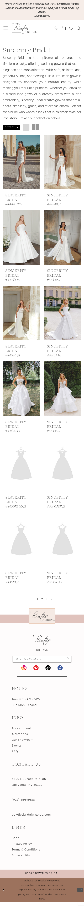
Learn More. (42, 18)
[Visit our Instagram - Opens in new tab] (24, 671)
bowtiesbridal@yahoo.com (31, 819)
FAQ (15, 755)
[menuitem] (6, 31)
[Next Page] (52, 602)
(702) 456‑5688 (23, 804)
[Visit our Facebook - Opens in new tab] (60, 671)
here (41, 902)
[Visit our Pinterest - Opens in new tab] (36, 671)
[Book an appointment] (64, 31)
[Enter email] (42, 662)
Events (17, 750)
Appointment (21, 732)
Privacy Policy (22, 848)
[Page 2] (41, 602)
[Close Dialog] (4, 894)
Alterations (20, 738)
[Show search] (78, 31)
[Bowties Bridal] (42, 646)
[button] (6, 31)
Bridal (16, 842)
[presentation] (21, 164)
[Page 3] (47, 602)
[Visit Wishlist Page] (71, 31)
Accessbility (21, 859)
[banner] (24, 31)
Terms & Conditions (26, 853)
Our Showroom (22, 744)
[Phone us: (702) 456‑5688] (56, 31)
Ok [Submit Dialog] (79, 893)
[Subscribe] (71, 662)
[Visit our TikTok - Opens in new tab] (48, 671)
